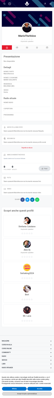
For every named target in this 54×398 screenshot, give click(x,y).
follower (7, 168)
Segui (45, 168)
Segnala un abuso (27, 148)
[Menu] (45, 3)
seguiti (14, 168)
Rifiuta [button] (14, 389)
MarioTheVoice (27, 36)
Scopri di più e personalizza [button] (27, 394)
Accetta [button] (39, 389)
